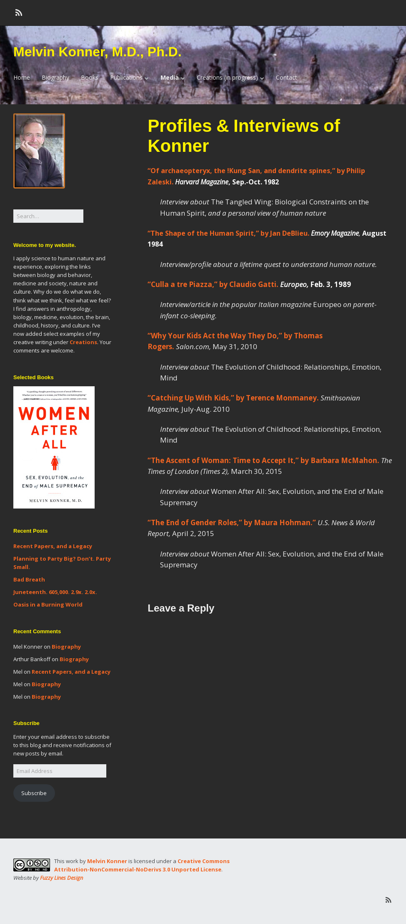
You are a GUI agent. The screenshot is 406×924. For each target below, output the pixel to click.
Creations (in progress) (227, 77)
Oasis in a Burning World (48, 604)
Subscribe (34, 793)
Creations (83, 342)
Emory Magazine (335, 233)
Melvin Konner (107, 861)
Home (21, 77)
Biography (55, 77)
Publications (126, 77)
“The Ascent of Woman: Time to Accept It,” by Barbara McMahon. (263, 460)
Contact (286, 77)
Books (89, 77)
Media (169, 77)
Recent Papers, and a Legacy (52, 546)
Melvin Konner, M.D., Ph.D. (97, 51)
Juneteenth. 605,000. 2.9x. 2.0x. (55, 592)
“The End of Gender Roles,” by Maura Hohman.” (232, 522)
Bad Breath (29, 579)
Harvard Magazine (201, 181)
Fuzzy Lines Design (61, 877)
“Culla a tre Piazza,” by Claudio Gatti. (250, 284)
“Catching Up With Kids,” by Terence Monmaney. (233, 398)
